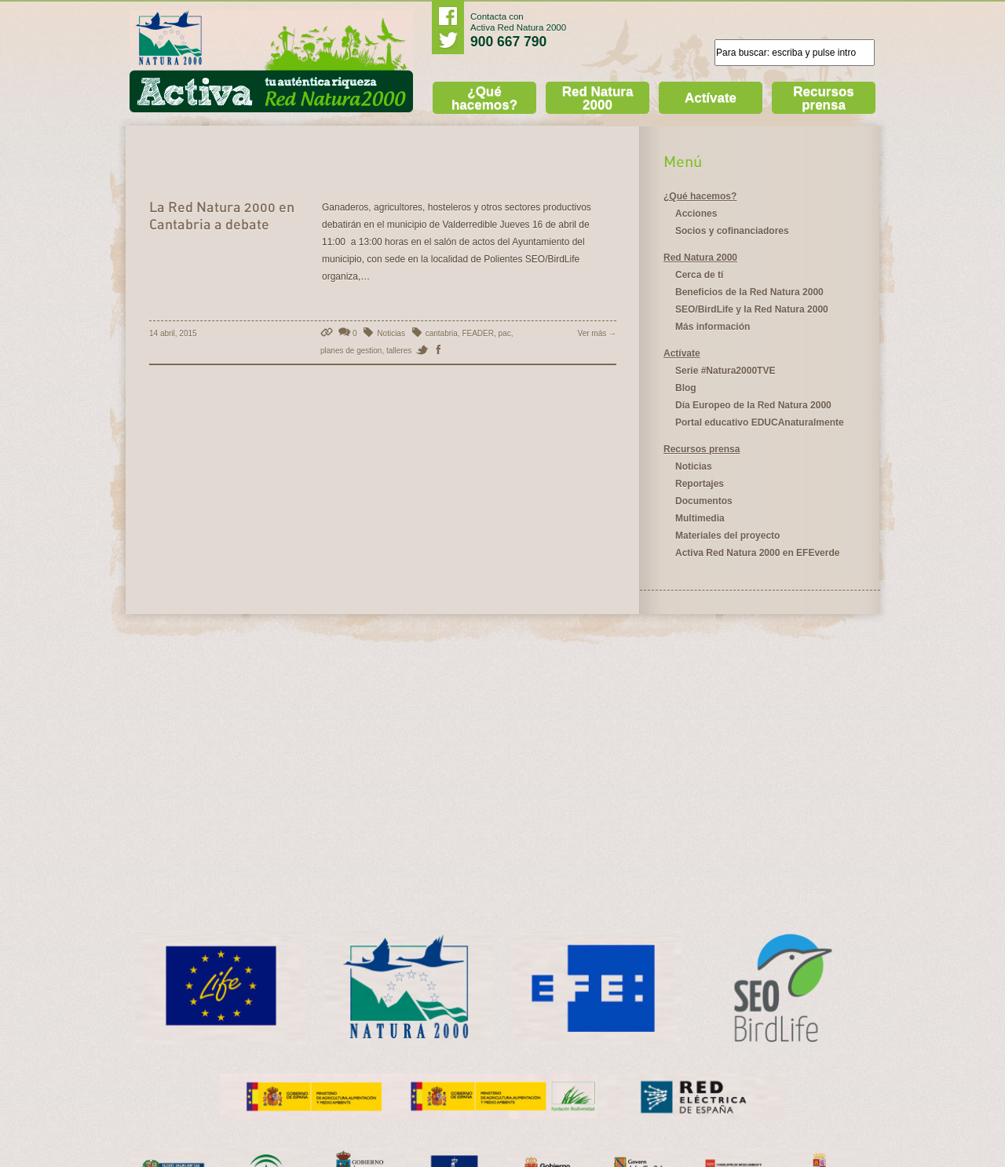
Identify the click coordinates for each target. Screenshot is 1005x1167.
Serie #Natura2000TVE (725, 370)
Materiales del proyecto (727, 535)
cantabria (442, 333)
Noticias (391, 333)
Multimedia (700, 518)
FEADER (478, 333)
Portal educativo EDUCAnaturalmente (759, 422)
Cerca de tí (699, 274)
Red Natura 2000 (598, 98)
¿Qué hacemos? (484, 98)
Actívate (710, 97)
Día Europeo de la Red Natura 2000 (753, 405)
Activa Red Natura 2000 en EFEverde (757, 552)
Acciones (696, 213)
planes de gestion (351, 350)
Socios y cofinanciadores (732, 230)
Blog (685, 387)
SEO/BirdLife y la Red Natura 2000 (751, 309)
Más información (712, 326)
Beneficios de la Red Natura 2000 (749, 292)
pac (505, 333)
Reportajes (699, 483)
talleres (398, 350)
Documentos (704, 501)
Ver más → (597, 333)
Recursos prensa (823, 98)
